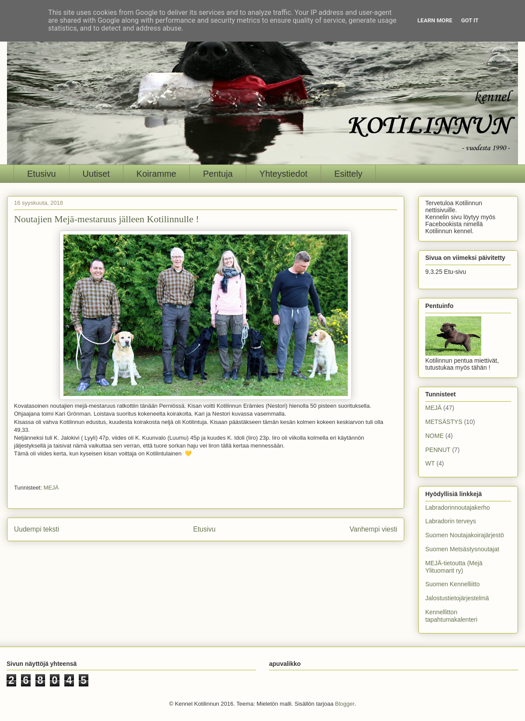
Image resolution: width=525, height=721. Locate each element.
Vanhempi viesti (373, 529)
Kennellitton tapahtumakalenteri (451, 616)
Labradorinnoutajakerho (457, 507)
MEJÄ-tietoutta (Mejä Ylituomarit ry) (454, 567)
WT (430, 463)
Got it (470, 20)
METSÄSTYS (443, 421)
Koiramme (156, 173)
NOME (434, 435)
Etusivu (41, 173)
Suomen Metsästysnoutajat (462, 549)
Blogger (344, 703)
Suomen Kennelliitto (452, 584)
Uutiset (96, 173)
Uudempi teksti (36, 529)
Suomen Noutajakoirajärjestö (464, 535)
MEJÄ (51, 487)
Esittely (348, 173)
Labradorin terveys (450, 521)
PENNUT (438, 449)
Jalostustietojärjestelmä (457, 598)
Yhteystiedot (283, 173)
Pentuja (218, 173)
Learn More (434, 20)
